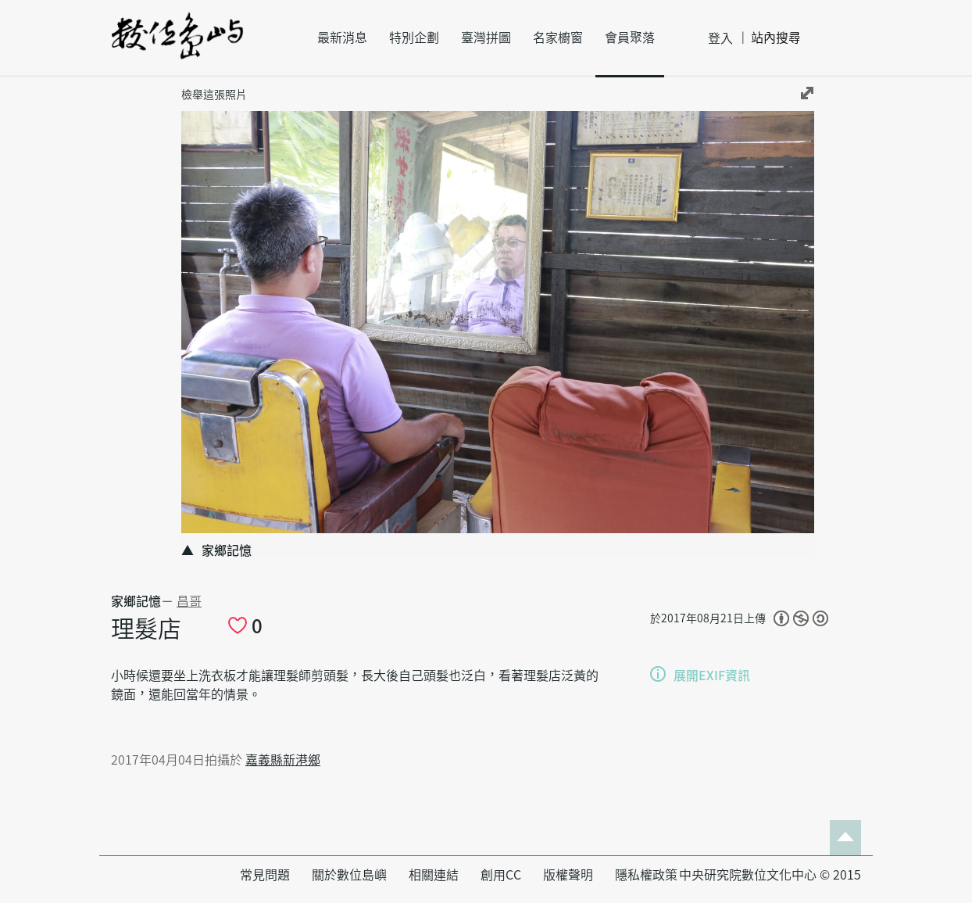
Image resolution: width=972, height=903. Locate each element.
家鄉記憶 (136, 601)
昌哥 (189, 601)
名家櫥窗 (558, 37)
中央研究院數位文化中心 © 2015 (770, 875)
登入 (720, 38)
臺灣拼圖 (486, 37)
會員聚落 (630, 37)
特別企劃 (414, 37)
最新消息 (342, 37)
